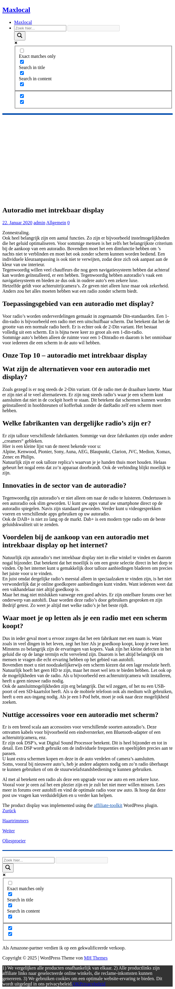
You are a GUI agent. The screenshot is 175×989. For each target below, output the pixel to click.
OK (76, 983)
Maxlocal (23, 22)
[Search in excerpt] (22, 84)
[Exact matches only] (22, 51)
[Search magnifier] (19, 35)
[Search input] (40, 28)
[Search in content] (22, 73)
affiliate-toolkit (108, 805)
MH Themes (96, 957)
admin (39, 222)
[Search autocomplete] (93, 28)
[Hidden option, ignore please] (22, 96)
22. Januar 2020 (17, 222)
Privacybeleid (92, 983)
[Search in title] (22, 62)
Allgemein (56, 222)
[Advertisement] (87, 159)
